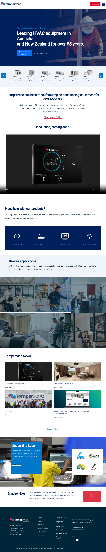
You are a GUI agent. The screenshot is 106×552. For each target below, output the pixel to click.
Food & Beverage (88, 332)
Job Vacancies (42, 531)
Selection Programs (61, 533)
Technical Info (59, 530)
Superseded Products (59, 522)
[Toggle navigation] (103, 4)
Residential (53, 332)
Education (88, 297)
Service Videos (60, 526)
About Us (40, 524)
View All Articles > (53, 429)
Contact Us (95, 4)
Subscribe (78, 528)
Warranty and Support (60, 537)
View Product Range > (24, 53)
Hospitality (18, 332)
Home (40, 517)
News (39, 521)
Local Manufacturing (44, 528)
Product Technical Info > (41, 53)
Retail (53, 297)
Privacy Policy (58, 548)
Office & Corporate (18, 297)
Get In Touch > (92, 496)
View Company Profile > (53, 117)
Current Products (61, 517)
